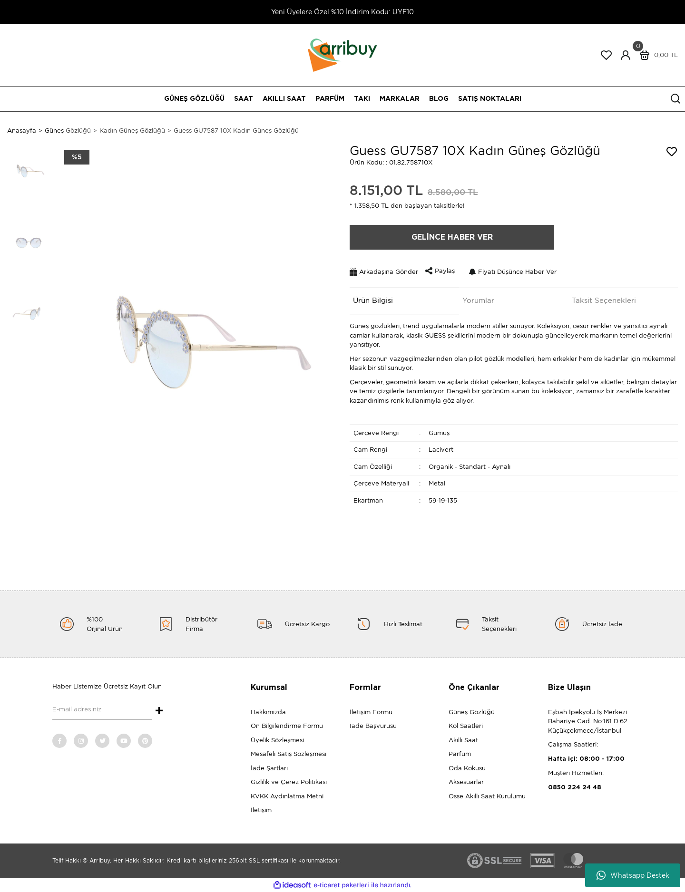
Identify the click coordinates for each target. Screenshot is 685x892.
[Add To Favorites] (671, 151)
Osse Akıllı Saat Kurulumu (487, 796)
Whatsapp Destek (633, 875)
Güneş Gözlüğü (472, 712)
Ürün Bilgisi (370, 298)
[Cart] (656, 55)
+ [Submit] (159, 711)
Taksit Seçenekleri (600, 298)
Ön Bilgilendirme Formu (287, 725)
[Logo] (342, 54)
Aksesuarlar (466, 781)
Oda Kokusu (467, 768)
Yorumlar (475, 298)
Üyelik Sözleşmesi (277, 740)
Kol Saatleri (466, 725)
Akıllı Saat (463, 740)
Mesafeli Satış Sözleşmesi (288, 753)
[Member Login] (625, 55)
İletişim (261, 810)
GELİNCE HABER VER (452, 237)
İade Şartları (269, 768)
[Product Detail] (76, 157)
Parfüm (460, 753)
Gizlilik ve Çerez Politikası (289, 781)
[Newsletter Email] (102, 709)
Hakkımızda (268, 712)
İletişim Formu (371, 712)
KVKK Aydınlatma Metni (287, 796)
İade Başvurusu (373, 725)
